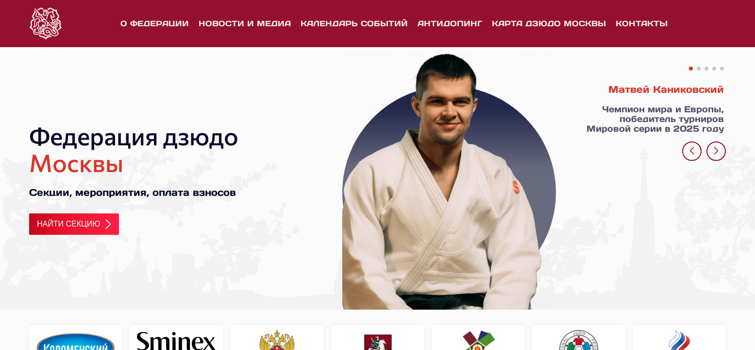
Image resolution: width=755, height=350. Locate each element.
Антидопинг (450, 23)
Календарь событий (354, 23)
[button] (691, 68)
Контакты (642, 23)
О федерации (154, 23)
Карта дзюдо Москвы (549, 23)
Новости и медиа (245, 23)
